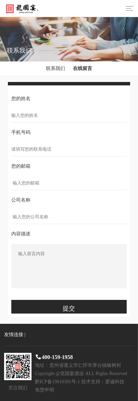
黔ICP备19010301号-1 (57, 381)
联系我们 (55, 68)
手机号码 (20, 132)
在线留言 (82, 68)
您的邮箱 (20, 166)
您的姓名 (20, 98)
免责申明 (44, 389)
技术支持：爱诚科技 (102, 381)
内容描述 (20, 233)
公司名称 (20, 200)
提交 (69, 308)
